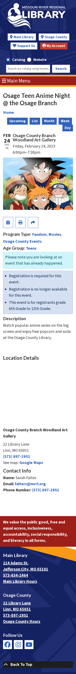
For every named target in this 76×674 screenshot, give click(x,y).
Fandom (39, 234)
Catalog (18, 59)
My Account (53, 45)
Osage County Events (22, 241)
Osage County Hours (21, 621)
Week (65, 121)
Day (68, 127)
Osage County (56, 37)
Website (40, 59)
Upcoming (17, 121)
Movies (54, 234)
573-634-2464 (15, 575)
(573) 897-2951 (16, 456)
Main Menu (16, 80)
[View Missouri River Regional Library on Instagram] (18, 644)
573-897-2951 (15, 615)
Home (8, 112)
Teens (31, 248)
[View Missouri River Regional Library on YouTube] (29, 644)
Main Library (24, 37)
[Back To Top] (38, 664)
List (35, 121)
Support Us (24, 45)
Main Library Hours (20, 581)
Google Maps (31, 463)
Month (49, 121)
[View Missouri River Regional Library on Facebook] (7, 644)
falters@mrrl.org (30, 484)
